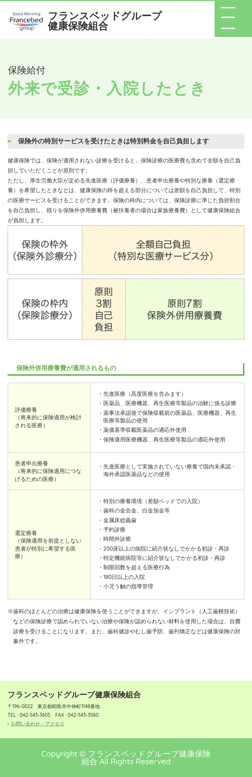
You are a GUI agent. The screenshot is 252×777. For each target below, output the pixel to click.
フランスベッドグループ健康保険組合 (105, 20)
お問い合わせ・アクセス (37, 724)
